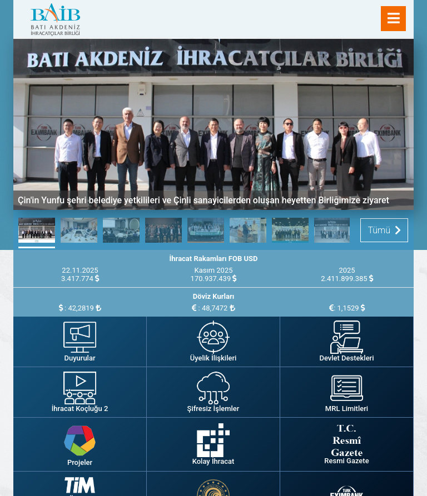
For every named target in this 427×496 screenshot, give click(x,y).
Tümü (384, 230)
